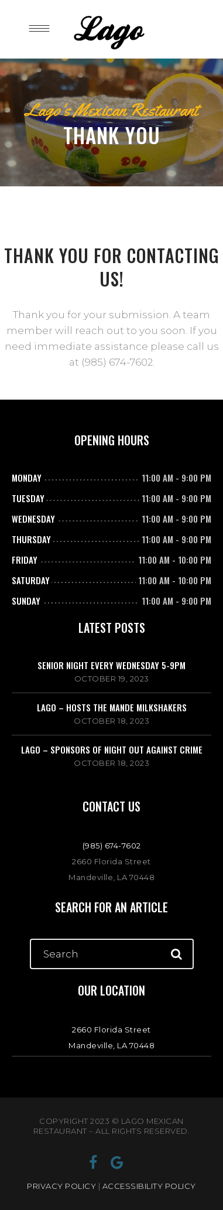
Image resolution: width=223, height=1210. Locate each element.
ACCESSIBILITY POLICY (149, 1186)
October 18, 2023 (111, 720)
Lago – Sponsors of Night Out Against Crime (112, 749)
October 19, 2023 (111, 678)
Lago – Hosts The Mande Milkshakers (112, 707)
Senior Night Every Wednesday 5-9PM (111, 665)
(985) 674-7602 (112, 845)
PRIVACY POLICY (61, 1186)
